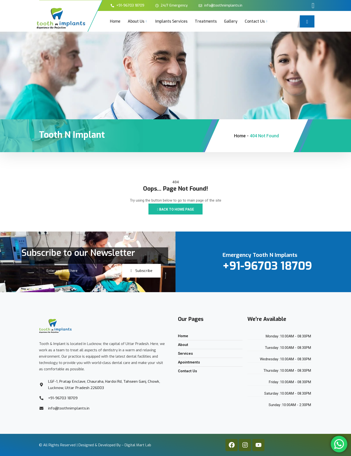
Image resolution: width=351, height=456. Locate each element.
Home (115, 21)
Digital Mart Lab (138, 433)
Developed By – (111, 433)
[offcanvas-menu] (313, 5)
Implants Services (171, 21)
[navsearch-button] (307, 21)
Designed (86, 433)
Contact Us (256, 21)
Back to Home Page (175, 209)
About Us (138, 21)
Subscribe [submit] (141, 270)
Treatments (206, 21)
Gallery (230, 21)
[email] (80, 271)
